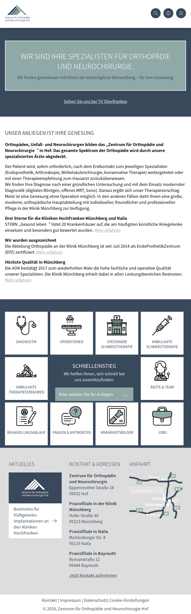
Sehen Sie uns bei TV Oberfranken (95, 101)
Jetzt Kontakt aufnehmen (93, 575)
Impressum (70, 600)
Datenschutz (95, 600)
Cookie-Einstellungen (129, 600)
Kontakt (49, 600)
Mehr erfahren (107, 230)
